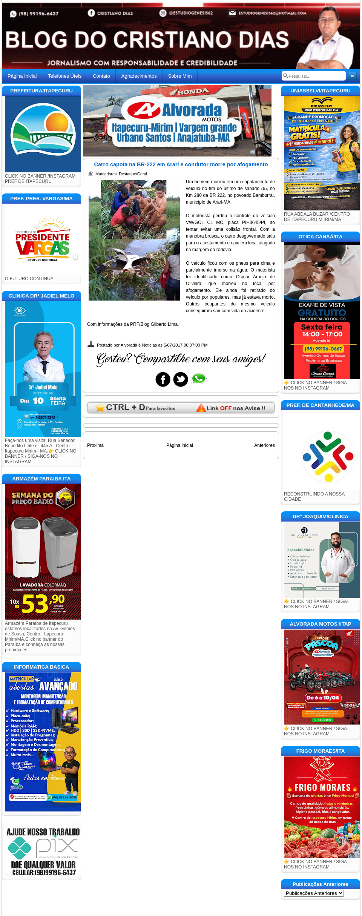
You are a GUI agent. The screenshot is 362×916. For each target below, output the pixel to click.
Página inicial (179, 445)
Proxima (95, 445)
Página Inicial (22, 76)
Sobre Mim (180, 76)
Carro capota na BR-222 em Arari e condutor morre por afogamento (181, 164)
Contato (101, 76)
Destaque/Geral (133, 174)
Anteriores (264, 445)
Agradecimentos (139, 76)
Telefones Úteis (64, 76)
